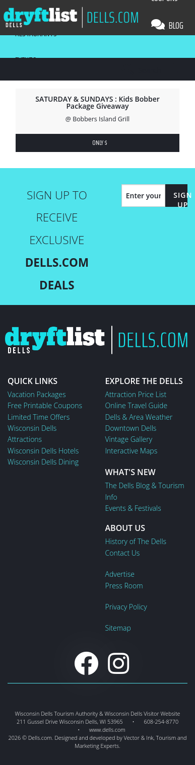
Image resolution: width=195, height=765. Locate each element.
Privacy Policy (126, 606)
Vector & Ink (138, 737)
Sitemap (118, 628)
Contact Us (122, 553)
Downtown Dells (131, 428)
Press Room (124, 585)
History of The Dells (136, 541)
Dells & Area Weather (139, 417)
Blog (167, 25)
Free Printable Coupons (45, 405)
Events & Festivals (133, 508)
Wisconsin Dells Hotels (43, 450)
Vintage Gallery (129, 439)
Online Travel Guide (136, 405)
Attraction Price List (136, 394)
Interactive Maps (131, 450)
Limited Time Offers (39, 417)
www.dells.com (107, 729)
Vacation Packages (37, 394)
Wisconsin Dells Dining (43, 462)
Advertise (120, 574)
